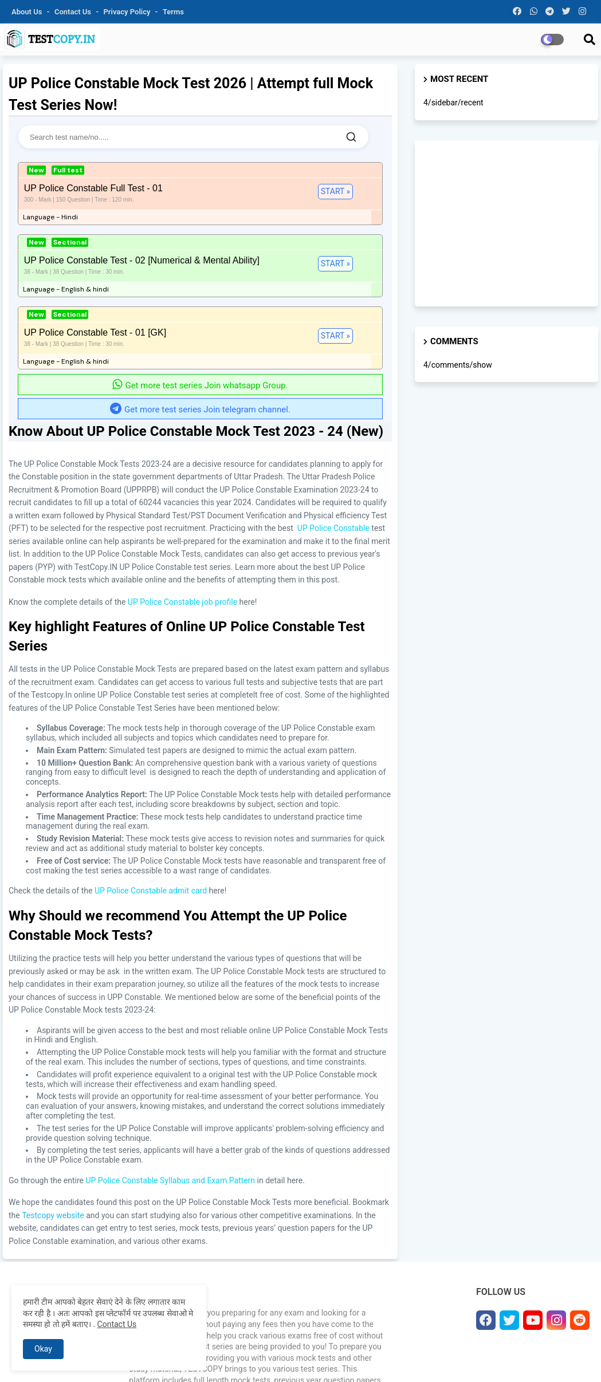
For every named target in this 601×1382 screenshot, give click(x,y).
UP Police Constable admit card (151, 789)
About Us (27, 11)
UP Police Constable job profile (182, 500)
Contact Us (117, 1324)
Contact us (73, 11)
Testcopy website (53, 1114)
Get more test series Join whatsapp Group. (200, 284)
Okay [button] (43, 1348)
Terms (173, 11)
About (322, 1359)
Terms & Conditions (473, 1359)
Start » (109, 195)
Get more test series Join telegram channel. (200, 308)
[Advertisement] (506, 223)
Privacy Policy (128, 11)
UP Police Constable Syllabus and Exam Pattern (170, 1079)
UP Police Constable (333, 426)
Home (295, 1359)
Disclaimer (533, 1359)
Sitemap (572, 1359)
